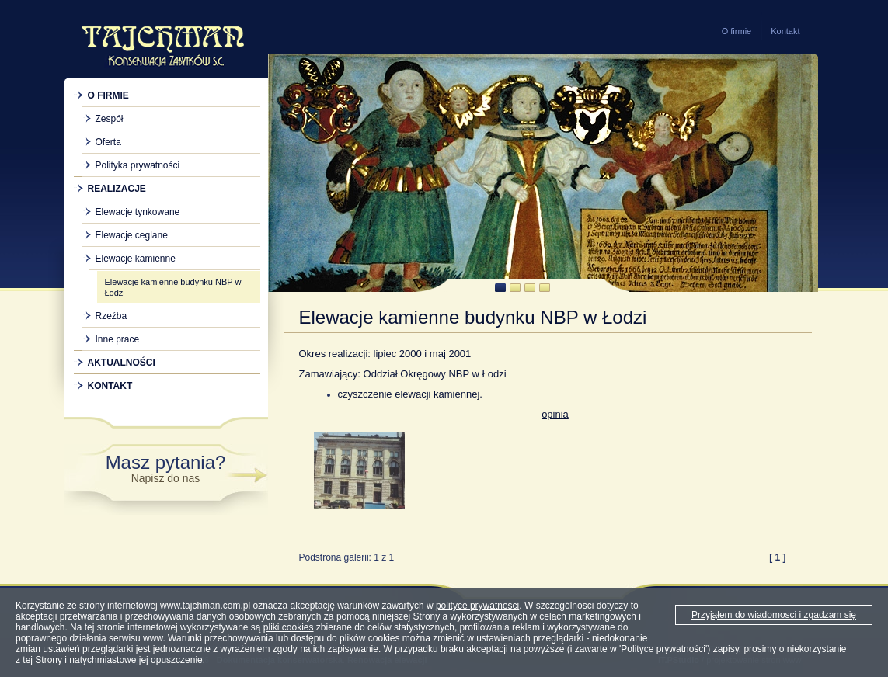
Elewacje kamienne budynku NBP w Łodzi (173, 287)
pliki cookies (288, 627)
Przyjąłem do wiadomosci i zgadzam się (773, 614)
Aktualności (121, 362)
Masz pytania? (166, 468)
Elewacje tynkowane (138, 212)
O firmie (737, 31)
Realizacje (117, 188)
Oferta (108, 142)
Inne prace (118, 339)
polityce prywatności (477, 605)
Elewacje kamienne (136, 258)
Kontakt (785, 31)
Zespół (110, 118)
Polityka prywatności (138, 165)
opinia (555, 414)
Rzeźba (111, 316)
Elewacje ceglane (132, 235)
